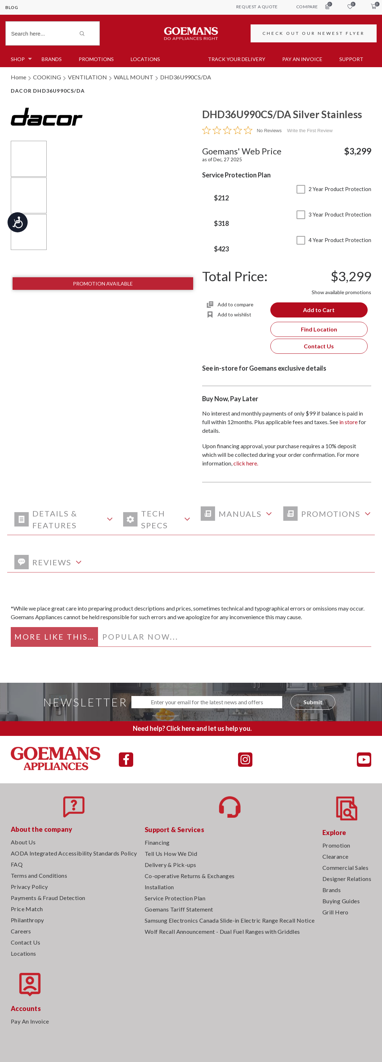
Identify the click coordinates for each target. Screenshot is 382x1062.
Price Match (27, 908)
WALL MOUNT (133, 77)
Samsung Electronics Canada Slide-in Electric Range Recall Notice (230, 920)
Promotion (336, 845)
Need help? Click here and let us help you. (192, 728)
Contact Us (319, 346)
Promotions (96, 59)
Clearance (335, 856)
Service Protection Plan (175, 898)
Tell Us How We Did (171, 853)
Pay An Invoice (30, 1021)
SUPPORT (351, 59)
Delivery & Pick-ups (170, 864)
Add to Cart (319, 309)
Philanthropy (27, 920)
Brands (52, 59)
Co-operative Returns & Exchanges (190, 875)
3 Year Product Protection (334, 214)
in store (348, 421)
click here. (245, 463)
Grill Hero (335, 912)
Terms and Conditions (39, 875)
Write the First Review (310, 130)
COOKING (47, 77)
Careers (21, 931)
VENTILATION (87, 77)
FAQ (17, 864)
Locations (145, 59)
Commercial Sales (345, 867)
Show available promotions (341, 292)
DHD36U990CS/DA (185, 77)
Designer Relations (346, 878)
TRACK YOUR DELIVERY (236, 59)
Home (18, 77)
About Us (23, 842)
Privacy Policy (29, 886)
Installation (159, 887)
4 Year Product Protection (334, 240)
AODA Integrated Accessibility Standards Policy (74, 853)
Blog (11, 7)
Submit (312, 702)
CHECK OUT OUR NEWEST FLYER (313, 33)
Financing (157, 842)
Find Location (319, 329)
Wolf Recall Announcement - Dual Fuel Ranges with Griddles (222, 931)
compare (312, 6)
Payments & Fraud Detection (48, 897)
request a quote (257, 6)
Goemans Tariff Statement (179, 909)
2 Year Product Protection (334, 189)
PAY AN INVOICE (302, 59)
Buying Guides (341, 901)
